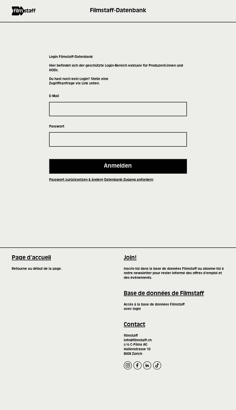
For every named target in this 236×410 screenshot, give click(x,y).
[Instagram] (128, 365)
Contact (134, 324)
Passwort (56, 126)
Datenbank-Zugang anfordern (128, 179)
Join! (130, 258)
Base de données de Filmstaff (164, 293)
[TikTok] (157, 365)
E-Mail (54, 96)
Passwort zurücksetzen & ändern (76, 179)
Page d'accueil (31, 258)
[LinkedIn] (147, 365)
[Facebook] (137, 365)
